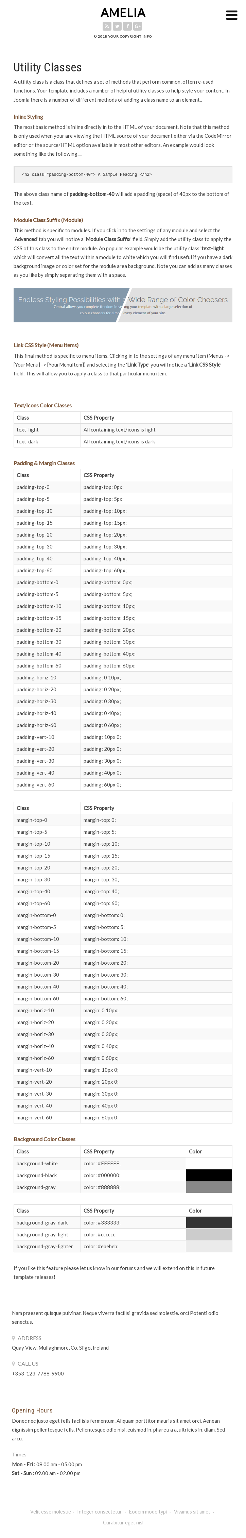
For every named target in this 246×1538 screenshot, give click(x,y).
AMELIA (123, 12)
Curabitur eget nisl (123, 1522)
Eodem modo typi (148, 1512)
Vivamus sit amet (192, 1512)
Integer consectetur (100, 1512)
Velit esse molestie (50, 1512)
